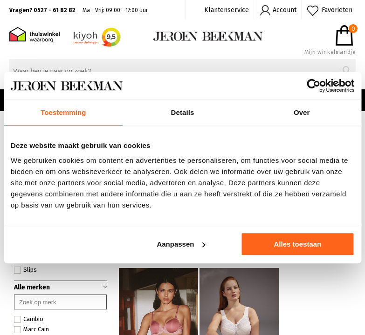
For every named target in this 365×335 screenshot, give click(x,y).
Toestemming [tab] (63, 112)
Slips (25, 270)
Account (284, 10)
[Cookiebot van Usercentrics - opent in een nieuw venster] (313, 86)
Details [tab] (182, 112)
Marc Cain (31, 329)
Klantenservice (226, 10)
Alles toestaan (298, 244)
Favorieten (337, 10)
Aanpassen (181, 244)
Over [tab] (302, 112)
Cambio (28, 319)
